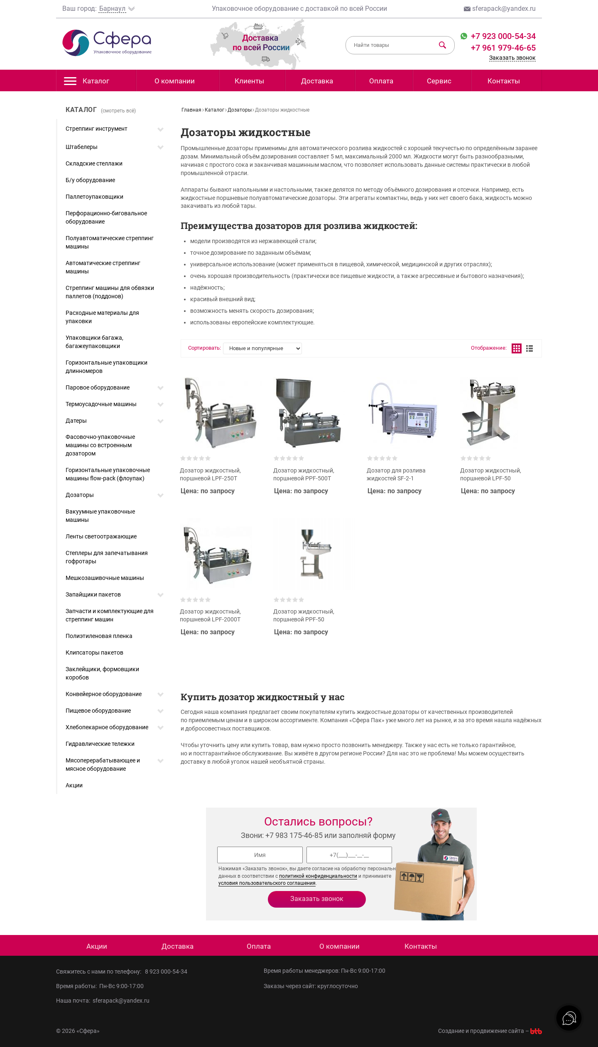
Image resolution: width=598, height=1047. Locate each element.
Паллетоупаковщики (94, 196)
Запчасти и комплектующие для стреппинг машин (110, 615)
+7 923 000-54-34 (502, 36)
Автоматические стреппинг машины (103, 267)
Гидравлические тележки (100, 743)
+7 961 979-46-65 (503, 48)
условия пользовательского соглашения (267, 883)
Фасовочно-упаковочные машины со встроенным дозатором (100, 445)
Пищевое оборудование (98, 710)
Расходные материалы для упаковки (102, 316)
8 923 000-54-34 (166, 971)
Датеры (76, 420)
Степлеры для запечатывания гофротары (107, 557)
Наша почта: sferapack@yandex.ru (103, 1000)
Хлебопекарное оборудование (107, 727)
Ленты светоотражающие (101, 536)
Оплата (381, 81)
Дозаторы (80, 495)
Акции (74, 785)
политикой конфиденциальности (318, 876)
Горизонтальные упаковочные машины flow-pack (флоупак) (108, 474)
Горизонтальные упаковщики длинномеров (106, 366)
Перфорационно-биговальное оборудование (106, 217)
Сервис (439, 81)
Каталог (86, 83)
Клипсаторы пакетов (94, 652)
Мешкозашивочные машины (105, 578)
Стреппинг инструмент (96, 128)
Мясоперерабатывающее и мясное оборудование (103, 764)
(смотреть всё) (118, 111)
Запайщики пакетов (93, 594)
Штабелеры (82, 147)
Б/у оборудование (90, 180)
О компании (174, 81)
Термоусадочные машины (101, 404)
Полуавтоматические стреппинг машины (110, 242)
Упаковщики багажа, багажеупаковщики (94, 341)
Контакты (504, 81)
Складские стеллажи (94, 163)
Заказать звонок (512, 57)
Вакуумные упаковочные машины (100, 515)
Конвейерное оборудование (104, 694)
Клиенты (249, 81)
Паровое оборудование (98, 387)
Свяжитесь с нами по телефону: (100, 971)
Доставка (317, 81)
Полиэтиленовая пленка (99, 636)
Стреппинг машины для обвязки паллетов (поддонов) (110, 292)
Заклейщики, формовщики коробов (102, 673)
